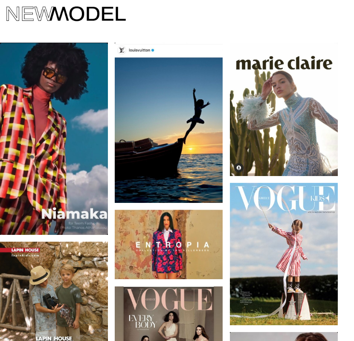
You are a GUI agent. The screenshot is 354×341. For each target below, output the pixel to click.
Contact (30, 82)
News (74, 82)
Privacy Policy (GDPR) (145, 82)
